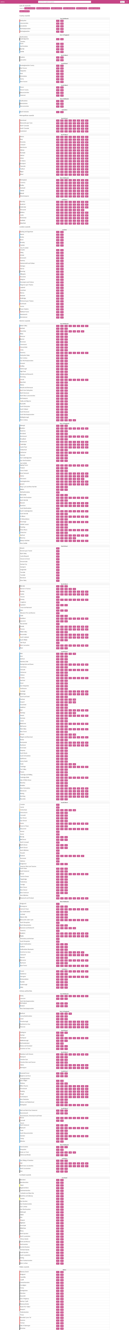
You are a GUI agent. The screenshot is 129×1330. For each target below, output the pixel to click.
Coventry (22, 182)
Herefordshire (24, 1147)
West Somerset (24, 892)
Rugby (22, 936)
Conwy (22, 1288)
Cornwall (22, 1120)
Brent (21, 240)
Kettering (23, 377)
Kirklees (22, 212)
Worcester (23, 960)
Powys (22, 1315)
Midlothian (23, 1228)
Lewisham (23, 290)
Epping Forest (24, 465)
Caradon (22, 804)
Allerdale (22, 586)
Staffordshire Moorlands (27, 949)
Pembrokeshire (24, 1312)
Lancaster (23, 621)
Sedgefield (23, 569)
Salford (22, 155)
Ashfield (22, 328)
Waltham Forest (24, 312)
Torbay (22, 1138)
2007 (87, 120)
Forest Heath (24, 470)
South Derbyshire (25, 406)
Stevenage (23, 522)
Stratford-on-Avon (25, 952)
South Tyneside (24, 128)
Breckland (23, 433)
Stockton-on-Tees (25, 1048)
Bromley (22, 242)
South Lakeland (24, 637)
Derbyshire (23, 20)
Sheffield (22, 220)
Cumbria (22, 57)
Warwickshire (24, 103)
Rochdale (22, 153)
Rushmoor (23, 745)
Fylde (21, 615)
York (21, 1171)
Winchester (23, 791)
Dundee (22, 1198)
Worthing (22, 796)
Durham (22, 1035)
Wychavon (23, 963)
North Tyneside (24, 125)
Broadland (23, 439)
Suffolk (22, 51)
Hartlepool (23, 1038)
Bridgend (22, 1274)
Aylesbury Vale (24, 661)
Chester (22, 597)
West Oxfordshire (25, 788)
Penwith (22, 853)
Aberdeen (23, 1180)
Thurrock (22, 1027)
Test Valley (23, 769)
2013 (58, 21)
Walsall (22, 193)
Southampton (24, 1097)
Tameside (22, 166)
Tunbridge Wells (24, 777)
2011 (74, 120)
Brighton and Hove (25, 1076)
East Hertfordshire (25, 460)
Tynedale (22, 575)
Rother (22, 739)
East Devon (23, 818)
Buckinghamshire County (27, 65)
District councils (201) (82, 8)
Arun (21, 656)
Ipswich (22, 484)
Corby (21, 350)
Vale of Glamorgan (25, 1325)
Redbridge (23, 298)
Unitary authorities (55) (69, 8)
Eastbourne (23, 688)
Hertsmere (23, 478)
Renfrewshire (24, 1244)
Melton (22, 385)
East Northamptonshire (26, 360)
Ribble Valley (23, 632)
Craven (22, 971)
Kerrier (22, 834)
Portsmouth (23, 1088)
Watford (22, 535)
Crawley (22, 678)
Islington (22, 279)
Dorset (22, 1123)
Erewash (22, 363)
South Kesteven (24, 412)
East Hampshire (24, 686)
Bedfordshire (24, 37)
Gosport (22, 702)
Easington (23, 567)
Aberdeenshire (24, 1182)
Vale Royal (23, 642)
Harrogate (23, 976)
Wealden (22, 785)
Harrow (22, 268)
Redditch (22, 933)
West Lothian (24, 1263)
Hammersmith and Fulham (27, 263)
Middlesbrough (24, 1040)
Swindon (22, 1136)
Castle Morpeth (24, 556)
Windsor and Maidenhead (27, 1102)
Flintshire (22, 1293)
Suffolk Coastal (24, 524)
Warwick (22, 957)
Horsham (22, 718)
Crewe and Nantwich (26, 607)
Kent (21, 73)
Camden (22, 245)
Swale (21, 764)
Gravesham (23, 704)
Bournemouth (24, 1113)
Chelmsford (23, 450)
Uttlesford (23, 532)
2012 (70, 120)
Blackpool (23, 1057)
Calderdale (23, 207)
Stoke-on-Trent (24, 1152)
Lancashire (23, 60)
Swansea (22, 1320)
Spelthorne (23, 758)
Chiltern (22, 675)
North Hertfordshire (26, 497)
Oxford (22, 734)
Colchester (23, 452)
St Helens (23, 161)
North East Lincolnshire (26, 1166)
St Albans (22, 516)
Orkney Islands (24, 1239)
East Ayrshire (23, 1201)
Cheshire (22, 41)
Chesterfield (23, 347)
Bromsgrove (23, 906)
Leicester (22, 998)
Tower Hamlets (24, 309)
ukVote (2, 2)
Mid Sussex (23, 726)
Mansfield (23, 382)
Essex (21, 43)
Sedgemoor (23, 864)
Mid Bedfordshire (25, 492)
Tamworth (23, 955)
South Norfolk (24, 513)
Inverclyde (23, 1225)
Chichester (23, 672)
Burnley (22, 591)
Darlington (23, 1032)
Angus (22, 1185)
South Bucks (23, 753)
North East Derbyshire (26, 390)
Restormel (23, 858)
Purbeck (22, 855)
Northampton (24, 398)
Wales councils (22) (24, 11)
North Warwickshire (25, 925)
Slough (22, 1094)
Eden (21, 610)
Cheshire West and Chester (28, 1062)
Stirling (22, 1258)
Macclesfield (23, 624)
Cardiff (22, 1280)
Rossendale (23, 634)
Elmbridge (23, 694)
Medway (22, 1083)
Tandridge (23, 766)
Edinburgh (23, 1212)
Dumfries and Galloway (26, 1196)
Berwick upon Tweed (26, 551)
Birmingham (23, 180)
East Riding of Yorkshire (26, 1160)
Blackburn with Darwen (26, 1054)
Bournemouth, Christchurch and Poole (31, 1116)
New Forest (23, 731)
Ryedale (22, 982)
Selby (21, 987)
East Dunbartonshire (26, 1204)
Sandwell (22, 188)
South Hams (23, 868)
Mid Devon (23, 839)
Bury (21, 139)
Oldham (22, 150)
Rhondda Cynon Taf (25, 1317)
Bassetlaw (23, 331)
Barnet (22, 234)
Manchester (23, 147)
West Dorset (23, 890)
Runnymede (23, 742)
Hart (21, 710)
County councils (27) (30, 8)
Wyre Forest (23, 965)
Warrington (23, 1067)
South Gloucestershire (26, 1133)
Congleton (23, 602)
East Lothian (23, 1206)
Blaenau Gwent (24, 1272)
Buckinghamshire (25, 1078)
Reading (22, 1091)
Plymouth (22, 1128)
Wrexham (22, 1328)
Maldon (22, 489)
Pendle (22, 626)
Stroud (22, 874)
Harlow (22, 476)
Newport (22, 1309)
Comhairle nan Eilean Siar (27, 1193)
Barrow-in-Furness (25, 589)
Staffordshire (23, 101)
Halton (22, 1065)
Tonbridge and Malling (26, 775)
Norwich (22, 503)
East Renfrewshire (25, 1209)
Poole (21, 1130)
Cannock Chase (24, 909)
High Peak (23, 371)
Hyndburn (23, 618)
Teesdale (22, 572)
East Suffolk (23, 463)
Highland (22, 1223)
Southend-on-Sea (25, 1024)
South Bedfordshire (25, 508)
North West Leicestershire (27, 396)
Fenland (22, 468)
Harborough (23, 369)
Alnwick (22, 548)
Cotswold (22, 815)
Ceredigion (23, 1285)
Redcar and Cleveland (26, 1046)
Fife (21, 1217)
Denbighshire (24, 1290)
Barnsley (22, 201)
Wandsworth (23, 314)
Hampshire (23, 71)
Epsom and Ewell (24, 696)
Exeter (22, 823)
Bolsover (22, 336)
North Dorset (24, 847)
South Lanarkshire (25, 1255)
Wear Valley (23, 580)
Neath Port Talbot (25, 1307)
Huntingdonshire (25, 481)
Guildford (22, 707)
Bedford (22, 1013)
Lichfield (22, 914)
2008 (83, 120)
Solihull (22, 190)
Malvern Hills (23, 917)
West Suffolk (23, 543)
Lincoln (22, 379)
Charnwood (23, 344)
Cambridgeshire (24, 39)
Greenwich (23, 258)
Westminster (23, 317)
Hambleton (23, 974)
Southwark (23, 303)
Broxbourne (23, 441)
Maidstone (23, 723)
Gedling (22, 366)
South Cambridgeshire (26, 511)
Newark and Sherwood (26, 387)
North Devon (23, 845)
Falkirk (22, 1215)
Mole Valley (23, 729)
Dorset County (24, 90)
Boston (22, 339)
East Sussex (23, 68)
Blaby (21, 334)
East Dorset (23, 820)
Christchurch (23, 812)
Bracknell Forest (24, 1073)
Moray (22, 1231)
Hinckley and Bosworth (26, 374)
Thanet (22, 772)
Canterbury (23, 667)
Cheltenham (23, 810)
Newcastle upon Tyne (26, 123)
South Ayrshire (24, 1252)
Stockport (23, 163)
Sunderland (23, 131)
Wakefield (23, 223)
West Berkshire (24, 1099)
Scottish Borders (25, 1247)
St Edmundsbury (24, 519)
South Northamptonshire (27, 414)
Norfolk (22, 49)
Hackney (22, 260)
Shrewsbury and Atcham (27, 938)
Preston (22, 629)
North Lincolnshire (25, 1168)
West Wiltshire (24, 895)
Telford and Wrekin (25, 1155)
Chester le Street (25, 559)
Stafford (22, 946)
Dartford (22, 680)
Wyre (21, 648)
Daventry (22, 352)
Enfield (22, 255)
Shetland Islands (24, 1250)
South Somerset (24, 871)
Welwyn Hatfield (24, 540)
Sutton (22, 306)
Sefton (22, 158)
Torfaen (22, 1323)
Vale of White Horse (25, 780)
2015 (62, 120)
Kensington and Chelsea (27, 282)
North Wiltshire (24, 850)
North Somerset (24, 1125)
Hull (21, 1163)
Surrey (22, 79)
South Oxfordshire (25, 756)
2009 (62, 21)
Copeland (22, 605)
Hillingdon (23, 274)
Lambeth (22, 287)
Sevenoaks (23, 748)
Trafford (22, 169)
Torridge (22, 884)
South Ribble (23, 640)
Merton (22, 293)
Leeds (22, 215)
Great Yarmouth (24, 473)
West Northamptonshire (27, 1008)
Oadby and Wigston (25, 401)
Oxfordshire (23, 76)
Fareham (22, 699)
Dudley (22, 185)
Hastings (22, 713)
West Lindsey (24, 420)
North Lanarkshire (25, 1236)
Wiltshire (22, 1141)
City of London (24, 248)
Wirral (21, 174)
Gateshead (23, 120)
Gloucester (23, 829)
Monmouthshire (24, 1304)
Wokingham (23, 1105)
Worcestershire (24, 106)
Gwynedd (22, 1296)
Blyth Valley (23, 553)
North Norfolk (24, 500)
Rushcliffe (23, 404)
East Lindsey (23, 358)
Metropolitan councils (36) (43, 8)
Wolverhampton (24, 196)
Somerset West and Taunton (28, 866)
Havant (22, 715)
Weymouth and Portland (27, 898)
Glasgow (22, 1220)
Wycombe (23, 799)
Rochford (22, 505)
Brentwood (23, 436)
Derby (22, 996)
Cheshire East (24, 1059)
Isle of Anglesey (24, 1298)
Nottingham (23, 1003)
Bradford (22, 204)
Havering (22, 271)
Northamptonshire (25, 28)
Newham (22, 295)
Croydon (22, 250)
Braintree (22, 431)
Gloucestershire (24, 92)
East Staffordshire (25, 911)
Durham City (23, 564)
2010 (78, 120)
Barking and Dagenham (26, 231)
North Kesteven (24, 393)
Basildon (22, 428)
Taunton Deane (24, 876)
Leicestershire (24, 23)
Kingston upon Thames (26, 285)
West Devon (23, 887)
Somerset (23, 95)
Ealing (21, 252)
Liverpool (22, 145)
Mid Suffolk (23, 495)
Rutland (22, 1006)
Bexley (22, 237)
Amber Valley (23, 325)
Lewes (22, 721)
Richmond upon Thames (27, 301)
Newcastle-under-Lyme (26, 920)
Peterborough (24, 1021)
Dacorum (22, 455)
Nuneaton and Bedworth (27, 928)
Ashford (22, 659)
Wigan (22, 171)
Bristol (22, 1118)
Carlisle (22, 594)
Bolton (22, 136)
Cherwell (22, 669)
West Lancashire (24, 645)
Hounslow (23, 277)
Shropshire (23, 1149)
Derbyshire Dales (25, 355)
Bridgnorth (23, 903)
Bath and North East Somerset (28, 1110)
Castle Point (23, 447)
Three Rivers (23, 530)
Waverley (22, 783)
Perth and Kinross (25, 1241)
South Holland (24, 409)
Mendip (22, 837)
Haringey (22, 266)
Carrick (22, 807)
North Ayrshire (24, 1233)
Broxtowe (23, 342)
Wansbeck (23, 578)
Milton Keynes (24, 1086)
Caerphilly (23, 1277)
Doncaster (23, 210)
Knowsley (23, 142)
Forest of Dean (24, 826)
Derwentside (23, 561)
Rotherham (23, 218)
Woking (22, 793)
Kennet (22, 831)
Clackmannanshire (25, 1190)
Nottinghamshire (25, 31)
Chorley (22, 599)
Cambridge (23, 444)
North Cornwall (24, 842)
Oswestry (23, 930)
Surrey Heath (24, 761)
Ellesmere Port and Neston (27, 613)
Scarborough (23, 984)
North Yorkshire (24, 112)
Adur (21, 653)
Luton (22, 1019)
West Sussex (23, 81)
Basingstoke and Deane (26, 664)
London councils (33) (56, 8)
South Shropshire (25, 941)
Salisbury (22, 861)
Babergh (22, 425)
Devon (22, 87)
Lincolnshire (23, 26)
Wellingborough (24, 417)
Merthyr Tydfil (24, 1301)
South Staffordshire (25, 944)
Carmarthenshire (25, 1282)
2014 (66, 120)
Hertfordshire (24, 46)
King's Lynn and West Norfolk (28, 487)
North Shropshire (25, 922)
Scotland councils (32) (94, 8)
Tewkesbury (23, 882)
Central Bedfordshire (26, 1016)
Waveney (22, 538)
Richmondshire (24, 979)
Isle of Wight (23, 1080)
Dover (22, 683)
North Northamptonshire (27, 1001)
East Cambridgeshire (26, 458)
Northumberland (24, 1043)
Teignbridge (23, 879)
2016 (58, 120)
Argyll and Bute (24, 1188)
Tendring (22, 527)
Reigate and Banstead (26, 737)
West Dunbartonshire (26, 1260)
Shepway (22, 750)
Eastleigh (22, 691)
